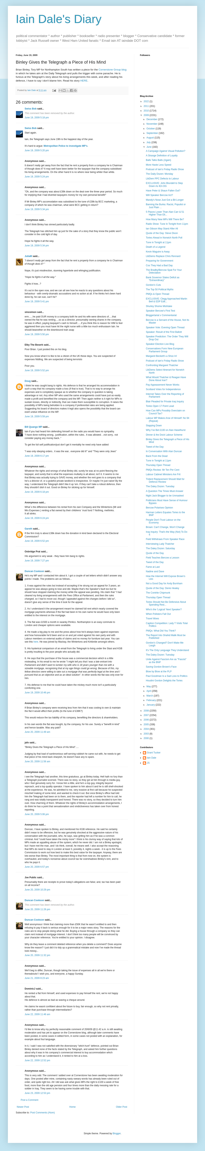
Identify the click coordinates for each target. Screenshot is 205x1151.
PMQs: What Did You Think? (161, 630)
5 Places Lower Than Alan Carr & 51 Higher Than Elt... (165, 213)
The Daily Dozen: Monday (159, 174)
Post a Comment (29, 1100)
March (150, 695)
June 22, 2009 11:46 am (37, 1014)
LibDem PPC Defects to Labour (162, 178)
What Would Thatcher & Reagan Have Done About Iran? (166, 378)
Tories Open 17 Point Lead (160, 406)
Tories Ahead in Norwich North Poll (164, 237)
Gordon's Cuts (153, 285)
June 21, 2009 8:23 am (37, 978)
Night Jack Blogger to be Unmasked (165, 495)
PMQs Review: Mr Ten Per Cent (162, 469)
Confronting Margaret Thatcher (162, 365)
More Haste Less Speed (158, 164)
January (151, 704)
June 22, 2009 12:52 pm (37, 1060)
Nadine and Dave (155, 571)
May (149, 686)
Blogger (117, 1133)
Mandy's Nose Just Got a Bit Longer (165, 199)
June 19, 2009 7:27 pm (37, 560)
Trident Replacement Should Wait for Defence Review (165, 480)
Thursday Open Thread (158, 465)
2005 (147, 724)
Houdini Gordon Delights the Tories (164, 680)
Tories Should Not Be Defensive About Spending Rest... (166, 603)
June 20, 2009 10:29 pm (37, 889)
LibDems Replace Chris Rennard (163, 256)
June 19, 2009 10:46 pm (37, 692)
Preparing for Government (159, 260)
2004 (147, 729)
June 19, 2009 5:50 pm (37, 334)
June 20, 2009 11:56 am (37, 761)
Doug (28, 381)
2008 (147, 710)
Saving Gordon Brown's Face (161, 666)
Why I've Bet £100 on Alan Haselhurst (165, 430)
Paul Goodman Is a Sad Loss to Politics (166, 676)
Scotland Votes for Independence (163, 389)
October (151, 128)
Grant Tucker (153, 752)
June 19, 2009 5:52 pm (37, 370)
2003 (147, 733)
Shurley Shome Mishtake (159, 306)
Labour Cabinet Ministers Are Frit (163, 474)
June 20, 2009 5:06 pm (37, 814)
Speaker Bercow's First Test (160, 310)
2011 (147, 106)
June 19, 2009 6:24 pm (37, 518)
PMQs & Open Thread (157, 294)
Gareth (28, 528)
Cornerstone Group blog (112, 69)
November (152, 123)
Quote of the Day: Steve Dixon (162, 233)
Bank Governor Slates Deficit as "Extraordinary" (162, 279)
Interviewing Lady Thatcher (160, 544)
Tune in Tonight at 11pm (158, 242)
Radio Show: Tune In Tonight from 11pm (167, 224)
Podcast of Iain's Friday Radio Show (165, 169)
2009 (147, 115)
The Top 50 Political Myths (159, 289)
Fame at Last (153, 567)
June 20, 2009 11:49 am (37, 732)
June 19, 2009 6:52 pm (37, 541)
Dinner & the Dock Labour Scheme (164, 434)
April (149, 691)
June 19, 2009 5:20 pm (37, 150)
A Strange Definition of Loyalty (162, 155)
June (149, 147)
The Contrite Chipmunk (158, 592)
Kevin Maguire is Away (158, 251)
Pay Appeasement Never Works (162, 384)
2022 (147, 101)
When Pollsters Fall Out (158, 614)
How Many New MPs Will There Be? (165, 219)
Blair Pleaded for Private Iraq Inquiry (165, 401)
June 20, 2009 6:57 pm (37, 866)
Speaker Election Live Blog (160, 344)
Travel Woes (152, 618)
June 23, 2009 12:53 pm (37, 1093)
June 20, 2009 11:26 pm (37, 909)
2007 (147, 715)
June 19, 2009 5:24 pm (37, 176)
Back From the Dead (157, 456)
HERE (84, 80)
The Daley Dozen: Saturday (160, 548)
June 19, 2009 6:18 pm (37, 492)
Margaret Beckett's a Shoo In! (161, 356)
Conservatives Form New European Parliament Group (164, 350)
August (150, 137)
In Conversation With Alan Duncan (164, 451)
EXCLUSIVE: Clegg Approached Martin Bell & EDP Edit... (166, 300)
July (148, 142)
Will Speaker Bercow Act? (159, 195)
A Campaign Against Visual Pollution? (165, 151)
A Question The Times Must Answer (164, 491)
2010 (147, 110)
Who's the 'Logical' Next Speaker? (164, 609)
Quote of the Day (155, 553)
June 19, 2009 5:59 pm (37, 416)
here (36, 641)
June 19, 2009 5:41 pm (37, 301)
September (152, 133)
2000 (147, 738)
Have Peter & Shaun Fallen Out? (163, 190)
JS (148, 762)
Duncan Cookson (34, 571)
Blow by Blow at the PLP (159, 671)
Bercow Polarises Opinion (159, 507)
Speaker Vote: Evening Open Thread (165, 327)
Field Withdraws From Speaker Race (165, 539)
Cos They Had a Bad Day (159, 265)
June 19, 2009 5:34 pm (37, 209)
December (152, 119)
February (151, 700)
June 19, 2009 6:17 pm (37, 455)
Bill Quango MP (33, 427)
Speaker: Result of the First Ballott (164, 332)
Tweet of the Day (155, 446)
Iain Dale (151, 757)
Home (72, 1107)
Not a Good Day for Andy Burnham (164, 583)
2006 (147, 719)
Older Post (121, 1107)
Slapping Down (154, 425)
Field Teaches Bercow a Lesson (162, 557)
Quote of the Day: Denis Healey (162, 588)
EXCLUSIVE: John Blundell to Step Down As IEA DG (164, 184)
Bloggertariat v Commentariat (161, 315)
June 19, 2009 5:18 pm (37, 117)
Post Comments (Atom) (42, 1112)
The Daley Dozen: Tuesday (160, 486)
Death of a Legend (155, 247)
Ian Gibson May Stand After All (162, 228)
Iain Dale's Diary (59, 19)
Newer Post (23, 1107)
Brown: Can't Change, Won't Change (165, 527)
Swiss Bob (31, 108)
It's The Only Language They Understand (167, 650)
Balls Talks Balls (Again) (158, 160)
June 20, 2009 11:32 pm (37, 955)
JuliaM (28, 256)
